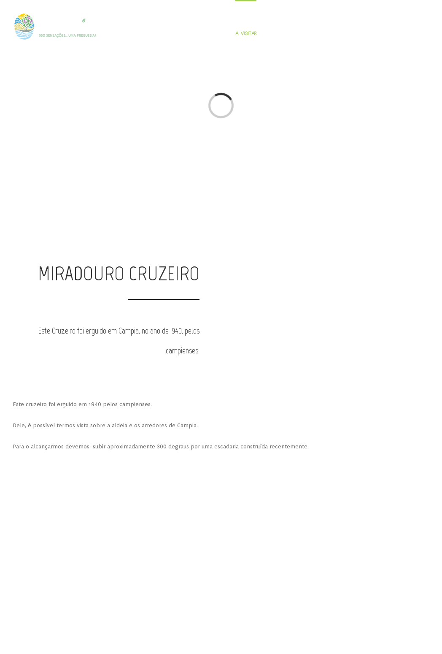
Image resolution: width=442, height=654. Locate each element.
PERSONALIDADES (213, 33)
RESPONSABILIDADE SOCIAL (202, 530)
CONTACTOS (417, 33)
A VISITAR (245, 33)
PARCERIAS (259, 530)
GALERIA (342, 33)
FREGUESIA (180, 33)
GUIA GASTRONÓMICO (282, 33)
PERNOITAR (319, 33)
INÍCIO (159, 33)
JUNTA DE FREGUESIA (378, 33)
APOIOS (150, 530)
